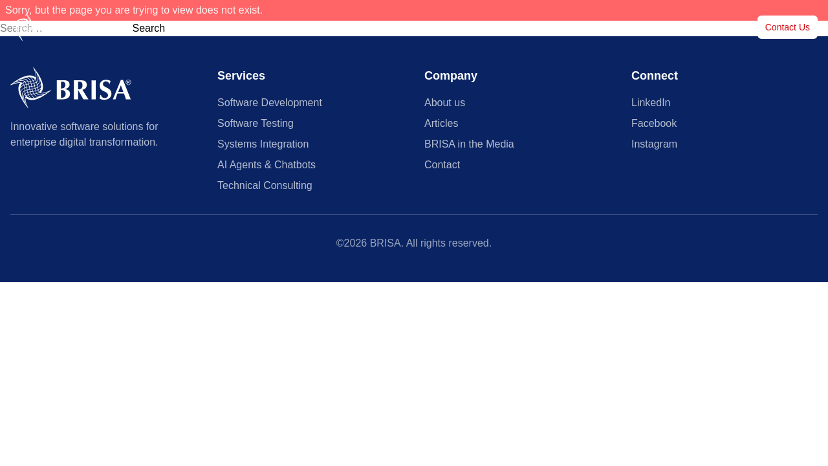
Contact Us (787, 27)
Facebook (654, 123)
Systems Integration (263, 144)
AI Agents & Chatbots (266, 164)
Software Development (269, 102)
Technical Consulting (264, 185)
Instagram (654, 144)
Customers (444, 27)
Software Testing (255, 123)
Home (339, 27)
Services (387, 27)
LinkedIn (651, 102)
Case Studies (511, 27)
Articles (571, 27)
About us (718, 27)
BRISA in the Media (643, 27)
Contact (442, 164)
